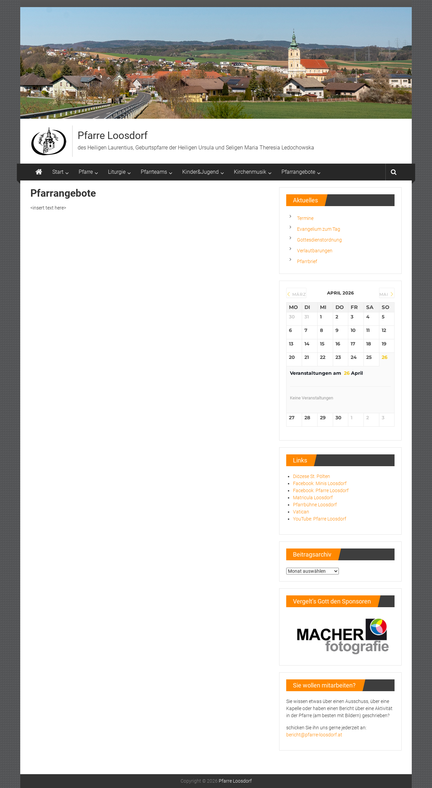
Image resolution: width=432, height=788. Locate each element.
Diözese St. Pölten (311, 476)
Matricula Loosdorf (313, 497)
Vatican (301, 511)
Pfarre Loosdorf (112, 135)
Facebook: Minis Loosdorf (320, 483)
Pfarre (86, 172)
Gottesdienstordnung (319, 240)
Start (57, 172)
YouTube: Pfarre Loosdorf (319, 519)
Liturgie (117, 172)
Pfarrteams (154, 172)
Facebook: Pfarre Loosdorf (321, 490)
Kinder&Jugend (200, 172)
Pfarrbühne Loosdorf (315, 504)
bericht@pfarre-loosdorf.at (314, 734)
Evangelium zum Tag (318, 229)
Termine (305, 218)
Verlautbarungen (314, 250)
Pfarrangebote (298, 172)
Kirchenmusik (250, 172)
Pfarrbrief (307, 261)
